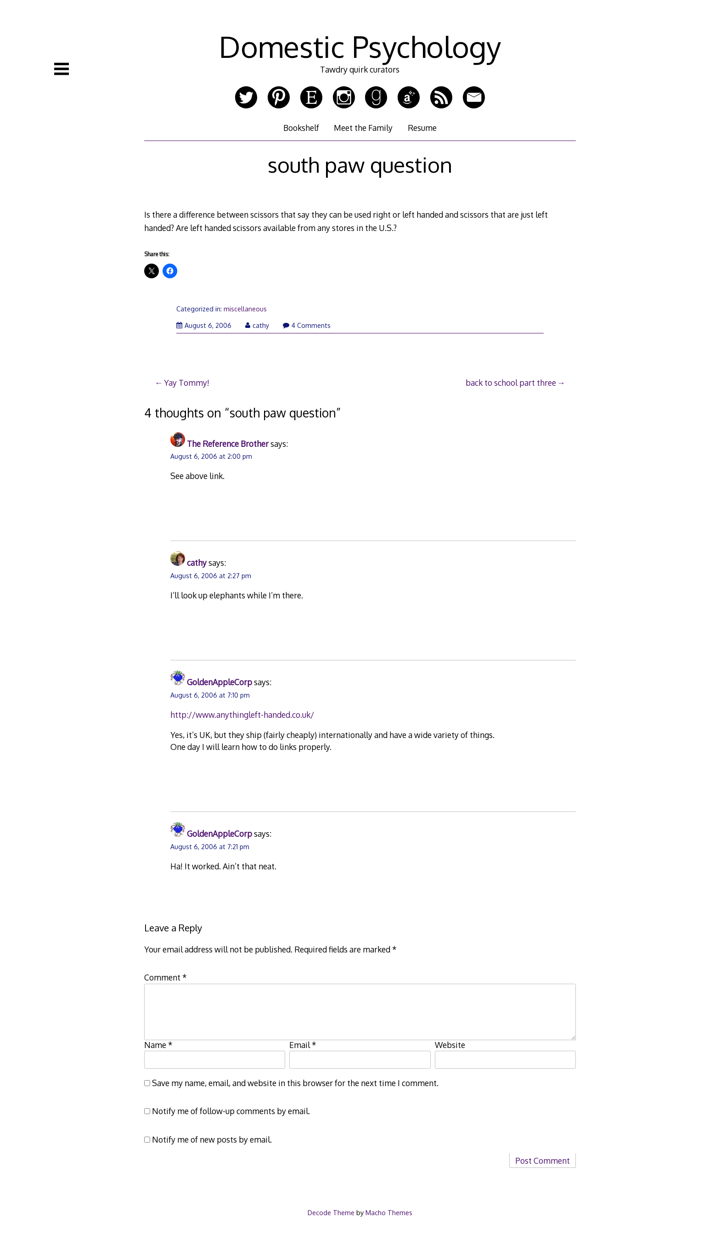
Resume (422, 128)
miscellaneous (245, 309)
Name (158, 1045)
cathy (257, 325)
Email (302, 1045)
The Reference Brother (228, 444)
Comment (165, 977)
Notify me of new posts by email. (212, 1139)
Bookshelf (301, 128)
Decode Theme (331, 1212)
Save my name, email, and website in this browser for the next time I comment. (295, 1083)
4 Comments (307, 325)
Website (450, 1045)
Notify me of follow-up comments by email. (231, 1111)
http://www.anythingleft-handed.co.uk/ (242, 715)
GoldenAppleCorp (219, 682)
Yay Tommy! (186, 383)
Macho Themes (389, 1212)
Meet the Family (363, 128)
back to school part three (511, 383)
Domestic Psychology (360, 46)
